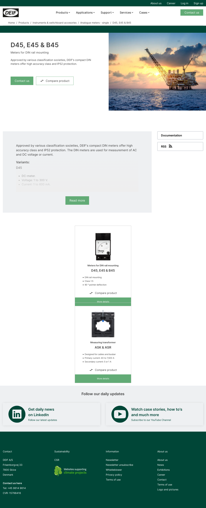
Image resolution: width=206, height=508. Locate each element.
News (160, 464)
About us (156, 3)
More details (103, 301)
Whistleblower (114, 469)
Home (11, 22)
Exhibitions (163, 469)
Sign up (198, 3)
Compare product (54, 81)
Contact (161, 479)
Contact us (191, 12)
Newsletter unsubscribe (119, 464)
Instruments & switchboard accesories (55, 22)
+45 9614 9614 (17, 488)
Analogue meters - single (94, 22)
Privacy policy (114, 474)
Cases (143, 12)
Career (171, 3)
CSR (56, 459)
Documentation (171, 135)
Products (62, 12)
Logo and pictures (167, 489)
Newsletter (112, 459)
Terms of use (113, 479)
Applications (84, 12)
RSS (167, 146)
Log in (184, 3)
